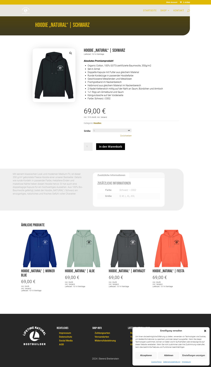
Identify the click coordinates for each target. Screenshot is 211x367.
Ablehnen (168, 355)
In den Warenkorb (110, 146)
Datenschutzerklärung (171, 362)
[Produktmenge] (88, 147)
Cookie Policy (156, 362)
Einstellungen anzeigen (193, 355)
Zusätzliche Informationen (107, 175)
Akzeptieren (146, 355)
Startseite (150, 10)
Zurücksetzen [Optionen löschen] (126, 136)
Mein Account (171, 2)
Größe (87, 131)
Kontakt (178, 10)
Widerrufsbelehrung (105, 340)
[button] (205, 330)
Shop (163, 10)
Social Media (66, 340)
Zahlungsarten (102, 333)
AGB (61, 344)
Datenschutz (65, 336)
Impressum (186, 362)
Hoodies (97, 123)
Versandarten (102, 336)
